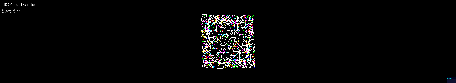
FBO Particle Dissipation (19, 5)
